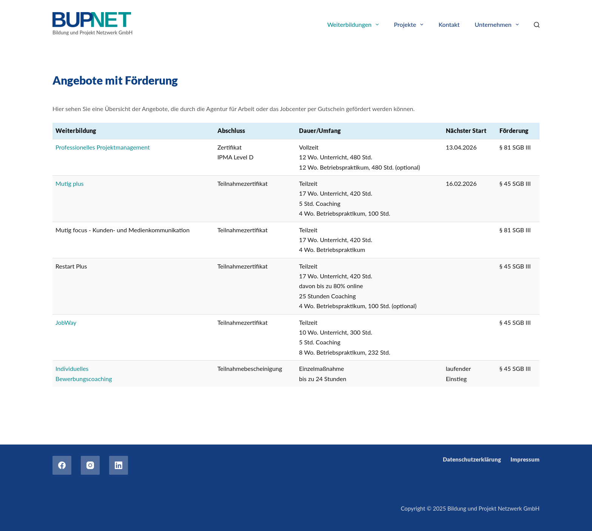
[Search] (537, 25)
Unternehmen (498, 24)
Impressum (525, 459)
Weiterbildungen (354, 24)
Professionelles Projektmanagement (102, 147)
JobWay (65, 322)
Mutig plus (69, 183)
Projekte (410, 24)
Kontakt (448, 24)
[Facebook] (61, 465)
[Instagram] (90, 465)
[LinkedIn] (118, 465)
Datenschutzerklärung (472, 459)
